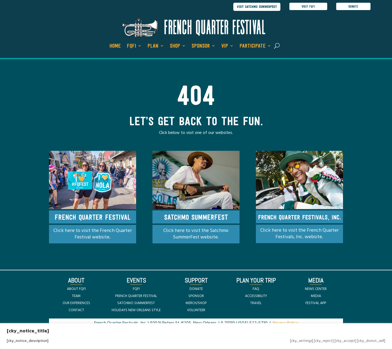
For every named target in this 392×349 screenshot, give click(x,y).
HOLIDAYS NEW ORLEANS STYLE (136, 310)
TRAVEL (256, 303)
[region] (196, 336)
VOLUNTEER (196, 310)
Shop (175, 46)
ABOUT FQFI (76, 289)
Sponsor (201, 46)
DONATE (196, 289)
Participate (253, 46)
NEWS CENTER (316, 289)
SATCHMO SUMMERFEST (136, 303)
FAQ (256, 289)
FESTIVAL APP (315, 303)
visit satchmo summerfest (257, 7)
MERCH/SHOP (196, 303)
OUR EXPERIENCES (76, 303)
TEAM (76, 296)
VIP (224, 46)
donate (353, 6)
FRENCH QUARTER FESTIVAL (136, 296)
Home (115, 46)
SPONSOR (196, 296)
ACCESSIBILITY (256, 296)
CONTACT (76, 310)
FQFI (131, 46)
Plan (153, 46)
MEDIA (316, 296)
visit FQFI (308, 6)
